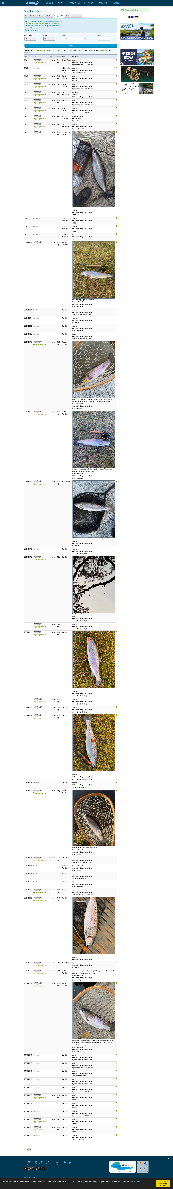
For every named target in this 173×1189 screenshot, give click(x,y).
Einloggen (116, 3)
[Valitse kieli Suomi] (141, 17)
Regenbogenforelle (43, 50)
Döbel (70, 50)
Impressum (103, 3)
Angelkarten (74, 3)
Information (89, 3)
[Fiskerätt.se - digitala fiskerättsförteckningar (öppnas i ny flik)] (122, 1167)
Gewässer (61, 3)
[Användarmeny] (3, 3)
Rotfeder (27, 53)
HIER (55, 23)
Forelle (102, 50)
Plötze (91, 50)
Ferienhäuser (76, 16)
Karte (68, 16)
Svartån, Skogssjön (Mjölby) (34, 23)
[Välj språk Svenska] (129, 17)
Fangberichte (59, 16)
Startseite (49, 3)
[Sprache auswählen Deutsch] (137, 17)
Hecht (59, 50)
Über (26, 16)
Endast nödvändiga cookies (163, 1184)
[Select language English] (133, 17)
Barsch (80, 50)
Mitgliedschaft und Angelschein (41, 16)
